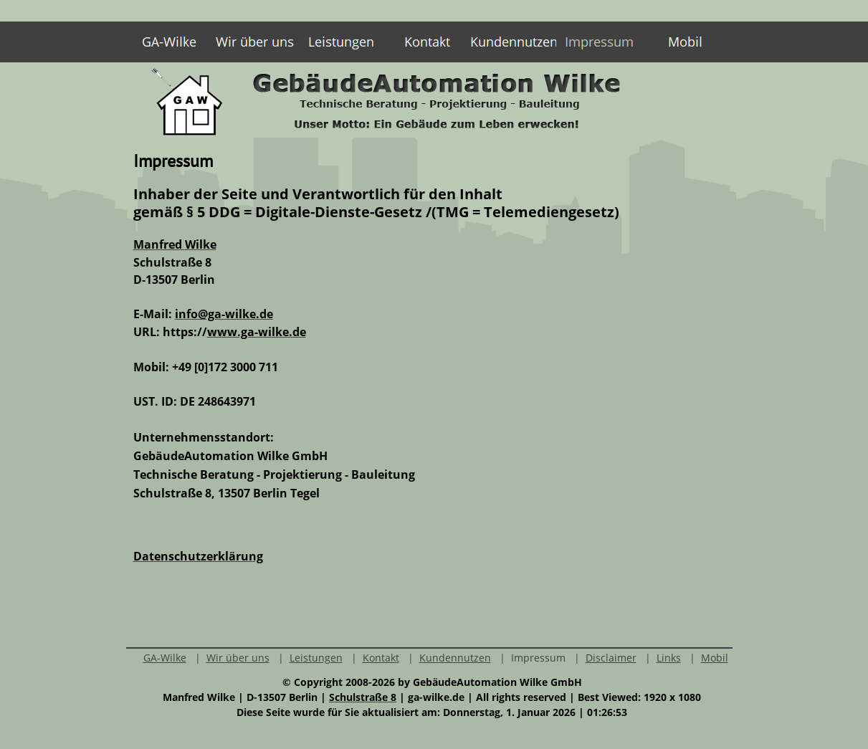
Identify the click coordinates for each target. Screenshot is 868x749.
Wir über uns (238, 657)
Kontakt (381, 657)
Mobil (714, 657)
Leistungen (316, 657)
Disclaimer (611, 657)
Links (669, 657)
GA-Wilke (164, 657)
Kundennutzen (455, 657)
